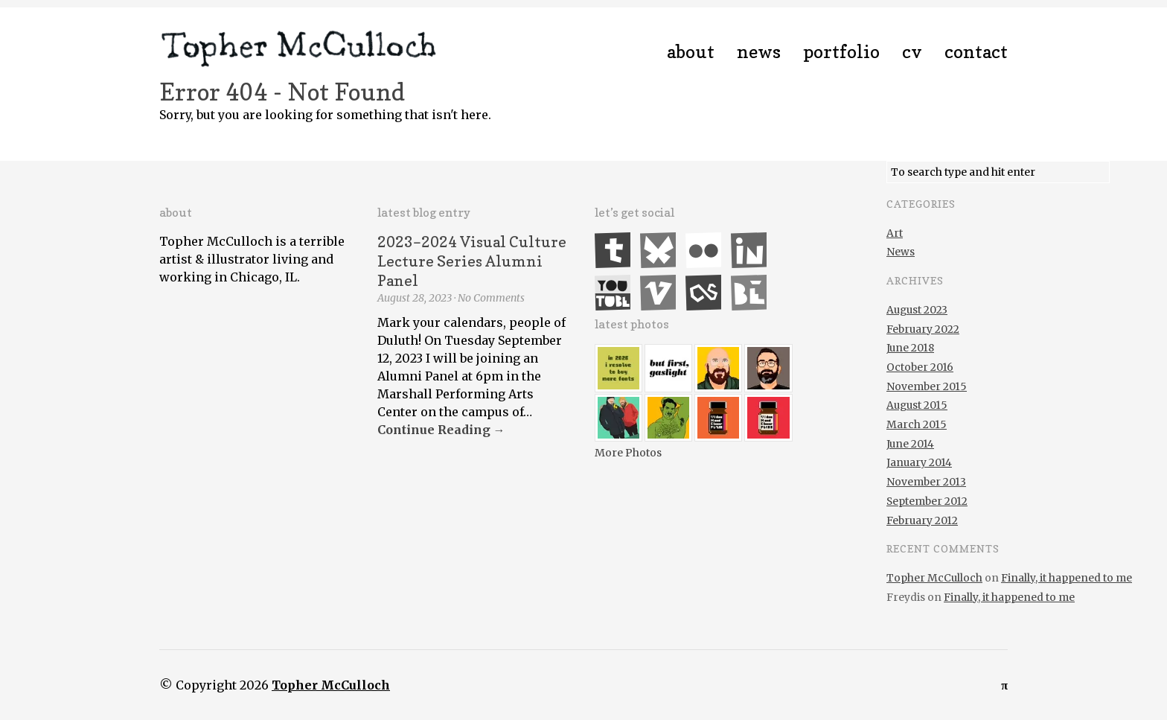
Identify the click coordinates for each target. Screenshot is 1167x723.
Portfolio (841, 52)
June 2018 (910, 347)
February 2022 (922, 329)
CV (912, 52)
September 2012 (927, 501)
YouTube (612, 292)
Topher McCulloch (934, 578)
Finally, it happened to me (1066, 578)
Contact (976, 52)
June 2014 (910, 443)
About (690, 52)
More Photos (628, 452)
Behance (749, 292)
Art (894, 233)
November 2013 (926, 481)
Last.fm (703, 292)
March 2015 (916, 424)
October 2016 (919, 367)
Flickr (703, 250)
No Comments (491, 298)
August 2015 (916, 405)
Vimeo (658, 292)
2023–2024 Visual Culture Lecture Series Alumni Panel (471, 261)
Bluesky (658, 250)
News (759, 52)
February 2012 (922, 520)
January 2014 (919, 462)
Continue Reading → (441, 429)
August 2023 (916, 309)
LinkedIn (749, 250)
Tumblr (612, 250)
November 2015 (926, 386)
